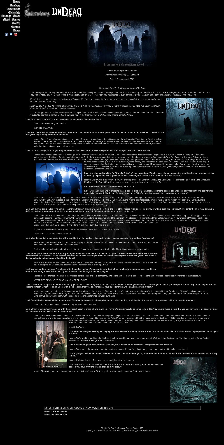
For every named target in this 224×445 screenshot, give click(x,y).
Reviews (10, 5)
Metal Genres (10, 19)
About (10, 30)
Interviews (10, 9)
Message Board (10, 16)
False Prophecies (59, 411)
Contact (10, 27)
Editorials (10, 12)
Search (10, 23)
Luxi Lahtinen (133, 75)
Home (10, 2)
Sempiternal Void (59, 414)
